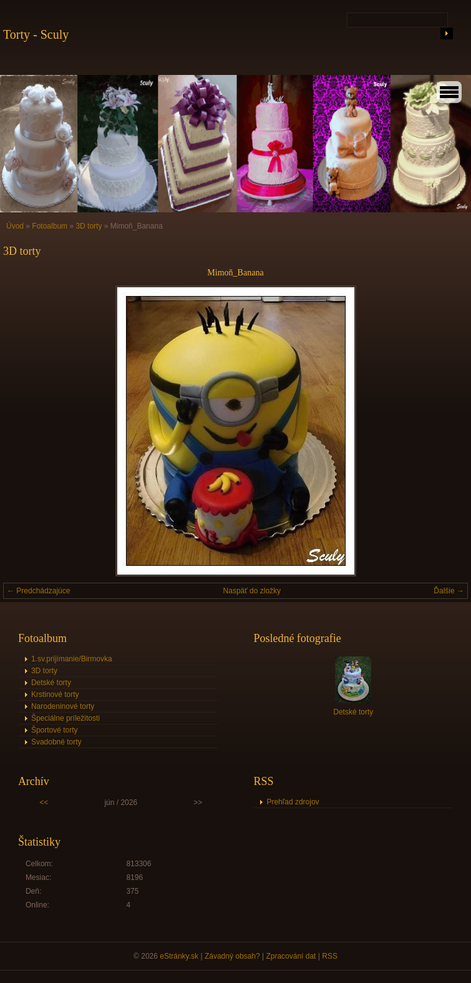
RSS (329, 956)
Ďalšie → (449, 590)
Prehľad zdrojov (292, 802)
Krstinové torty (55, 694)
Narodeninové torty (62, 706)
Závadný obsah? (232, 956)
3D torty (88, 226)
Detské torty (51, 682)
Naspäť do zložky (252, 590)
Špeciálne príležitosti (65, 718)
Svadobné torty (56, 742)
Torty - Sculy (36, 34)
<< (43, 802)
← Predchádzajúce (38, 590)
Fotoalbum (49, 226)
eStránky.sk (179, 956)
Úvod (15, 226)
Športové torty (54, 730)
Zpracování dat (291, 956)
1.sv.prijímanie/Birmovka (71, 659)
